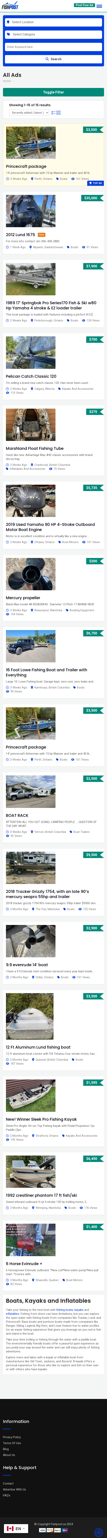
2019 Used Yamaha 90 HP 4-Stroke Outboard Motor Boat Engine (50, 527)
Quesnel (41, 1059)
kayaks (79, 1310)
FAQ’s (6, 1495)
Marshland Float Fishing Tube (35, 448)
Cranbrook (41, 464)
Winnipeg (41, 1207)
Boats (64, 178)
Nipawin (38, 247)
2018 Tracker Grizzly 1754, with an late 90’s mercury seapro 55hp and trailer (47, 894)
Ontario (48, 178)
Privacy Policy (12, 1437)
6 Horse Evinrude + (24, 1263)
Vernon (39, 831)
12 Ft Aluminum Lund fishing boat (38, 1047)
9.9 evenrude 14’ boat (27, 965)
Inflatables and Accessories (27, 468)
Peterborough (43, 320)
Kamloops (40, 687)
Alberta (49, 388)
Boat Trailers (82, 831)
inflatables (12, 1314)
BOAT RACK (17, 815)
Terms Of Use (12, 1443)
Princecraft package (26, 166)
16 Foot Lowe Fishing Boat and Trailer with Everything (46, 672)
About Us (9, 1455)
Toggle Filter (53, 92)
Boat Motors (70, 542)
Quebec (54, 1280)
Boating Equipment (82, 610)
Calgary (39, 388)
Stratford (42, 1135)
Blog (6, 1449)
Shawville (42, 1280)
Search (53, 59)
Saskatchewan (53, 247)
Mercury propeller (23, 598)
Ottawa (39, 542)
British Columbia (59, 464)
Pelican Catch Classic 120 (31, 376)
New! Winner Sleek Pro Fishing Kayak (41, 1119)
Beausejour (41, 610)
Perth (38, 178)
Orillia (39, 977)
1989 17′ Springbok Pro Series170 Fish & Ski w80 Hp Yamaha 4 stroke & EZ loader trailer (51, 305)
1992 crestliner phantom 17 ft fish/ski (41, 1195)
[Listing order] (29, 113)
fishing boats (64, 1310)
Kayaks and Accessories (78, 388)
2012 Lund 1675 (20, 234)
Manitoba (56, 610)
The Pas (41, 909)
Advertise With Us (14, 1489)
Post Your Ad (84, 5)
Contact (8, 1483)
